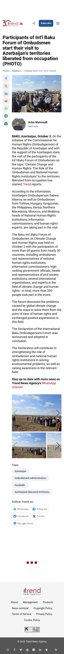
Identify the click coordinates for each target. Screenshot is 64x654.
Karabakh (20, 485)
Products (48, 602)
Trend (27, 184)
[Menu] (57, 23)
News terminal (20, 608)
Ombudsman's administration (30, 478)
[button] (6, 78)
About (14, 602)
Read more (33, 126)
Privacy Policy (44, 614)
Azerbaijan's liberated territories (32, 492)
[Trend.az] (13, 23)
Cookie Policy (32, 620)
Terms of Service (21, 614)
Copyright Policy (43, 608)
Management (30, 602)
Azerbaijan (20, 471)
